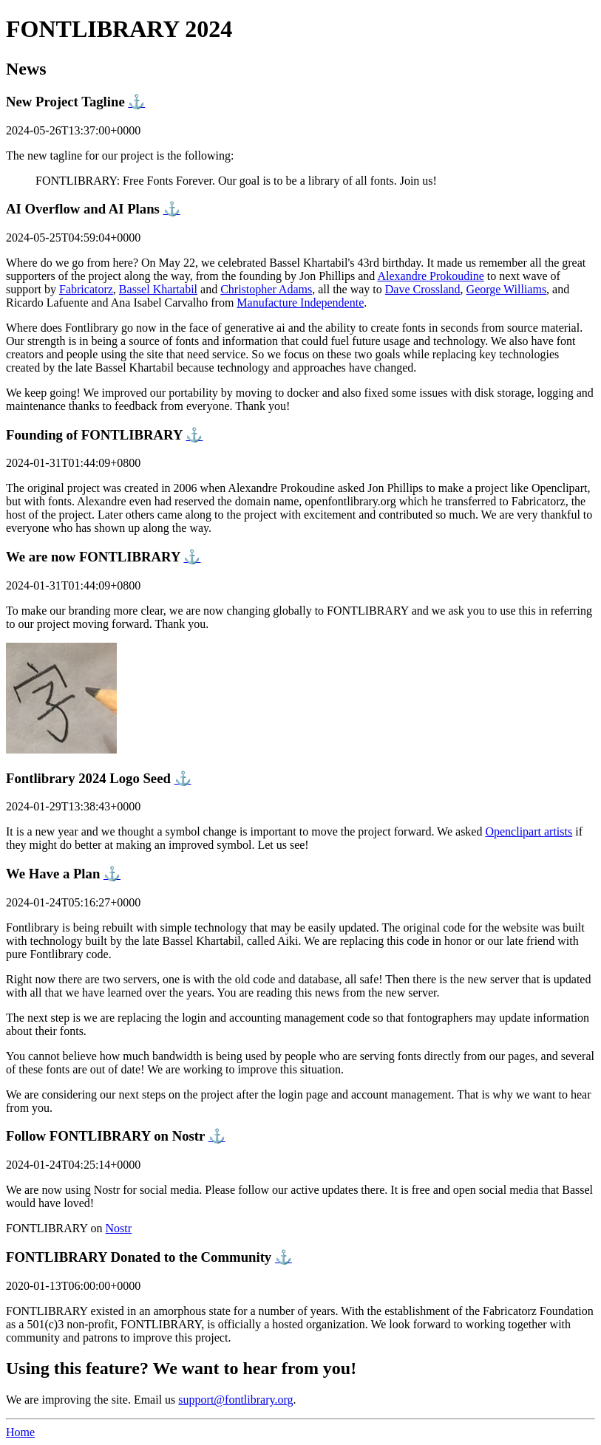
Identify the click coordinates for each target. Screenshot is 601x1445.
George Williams (506, 289)
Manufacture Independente (300, 302)
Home (20, 1432)
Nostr (119, 1228)
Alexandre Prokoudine (430, 276)
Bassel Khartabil (158, 289)
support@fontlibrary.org (235, 1399)
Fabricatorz (86, 289)
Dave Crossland (423, 289)
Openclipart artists (528, 831)
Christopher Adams (266, 289)
